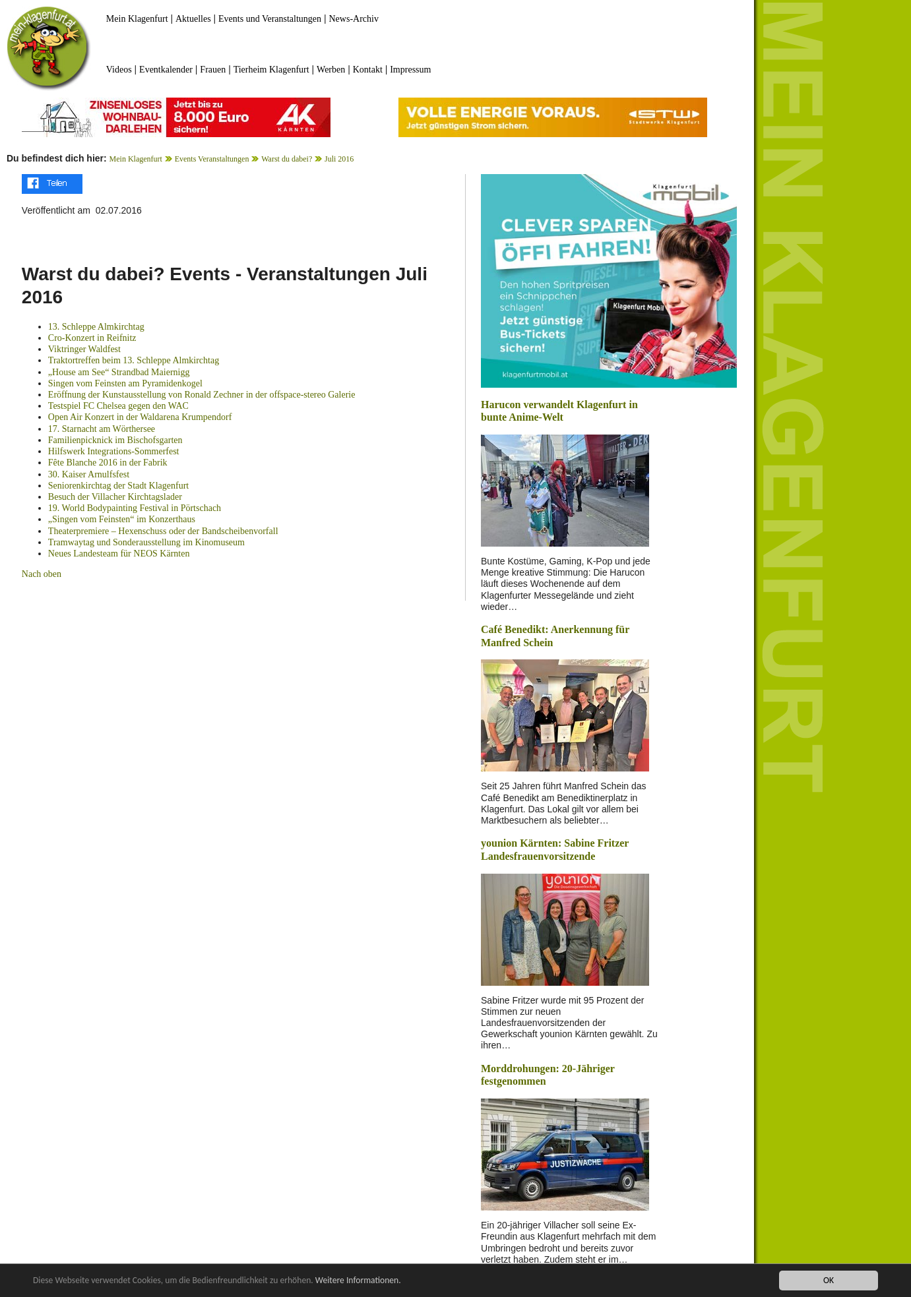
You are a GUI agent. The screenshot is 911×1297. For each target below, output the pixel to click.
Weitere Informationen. (358, 1280)
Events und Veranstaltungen (269, 19)
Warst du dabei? (286, 159)
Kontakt (368, 70)
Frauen (213, 70)
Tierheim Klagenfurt (271, 70)
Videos (119, 70)
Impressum (410, 70)
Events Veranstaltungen (212, 159)
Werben (331, 70)
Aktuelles (193, 19)
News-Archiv (354, 19)
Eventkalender (166, 70)
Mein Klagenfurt (137, 19)
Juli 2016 (339, 159)
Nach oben (41, 574)
